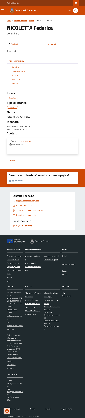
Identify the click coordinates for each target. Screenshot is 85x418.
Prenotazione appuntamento (51, 322)
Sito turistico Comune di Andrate (33, 295)
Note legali (48, 296)
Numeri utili (11, 368)
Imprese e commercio (51, 256)
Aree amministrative (14, 256)
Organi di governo (13, 266)
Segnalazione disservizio (52, 316)
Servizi (32, 408)
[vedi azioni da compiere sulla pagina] (50, 44)
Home (9, 20)
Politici (31, 20)
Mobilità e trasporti (51, 259)
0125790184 (25, 141)
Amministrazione (20, 20)
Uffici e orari (11, 364)
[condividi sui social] (12, 44)
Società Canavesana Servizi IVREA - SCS (32, 305)
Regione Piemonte (13, 3)
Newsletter (66, 295)
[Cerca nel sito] (74, 10)
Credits (48, 408)
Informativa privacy (51, 293)
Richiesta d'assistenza (51, 327)
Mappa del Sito (66, 408)
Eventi (64, 274)
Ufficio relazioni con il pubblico (14, 359)
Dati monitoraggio (13, 408)
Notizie (64, 256)
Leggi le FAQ (48, 312)
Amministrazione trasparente (52, 308)
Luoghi (64, 271)
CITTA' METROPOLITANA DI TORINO (32, 312)
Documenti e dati (13, 259)
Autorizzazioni (30, 263)
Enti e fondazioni (13, 263)
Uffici (9, 281)
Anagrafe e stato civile (33, 258)
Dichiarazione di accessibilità (51, 302)
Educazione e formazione (33, 268)
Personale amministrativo (14, 272)
